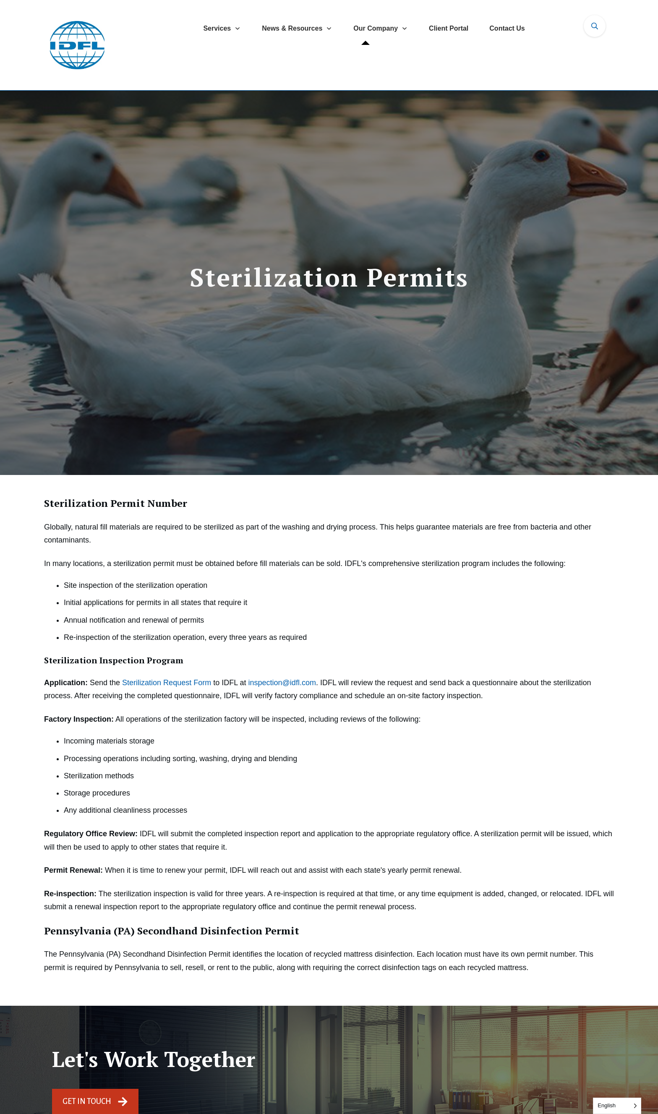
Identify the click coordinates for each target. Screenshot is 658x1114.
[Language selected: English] (617, 1106)
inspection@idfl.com (282, 682)
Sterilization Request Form (166, 682)
